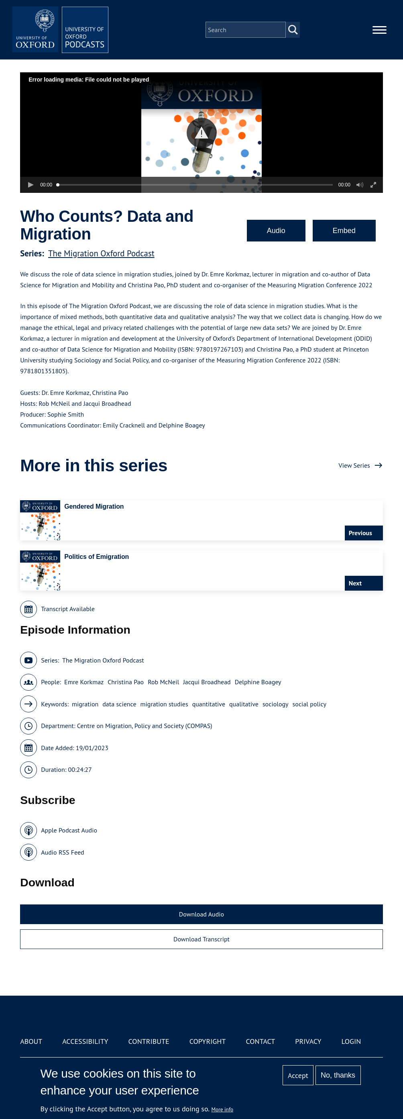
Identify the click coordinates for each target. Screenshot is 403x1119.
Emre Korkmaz (84, 682)
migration (85, 704)
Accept (298, 1075)
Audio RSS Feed (62, 852)
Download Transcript (201, 939)
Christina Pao (126, 682)
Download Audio (201, 914)
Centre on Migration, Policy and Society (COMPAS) (144, 726)
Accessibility (85, 1041)
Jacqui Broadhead (207, 682)
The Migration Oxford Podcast (101, 253)
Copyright (207, 1041)
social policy (309, 704)
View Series (354, 465)
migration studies (164, 704)
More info (223, 1109)
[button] (202, 133)
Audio (276, 231)
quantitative (208, 704)
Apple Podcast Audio (69, 830)
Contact (260, 1041)
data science (119, 704)
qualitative (243, 704)
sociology (276, 704)
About (31, 1041)
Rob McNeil (163, 682)
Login (351, 1041)
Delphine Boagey (258, 682)
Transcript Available (68, 609)
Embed (344, 231)
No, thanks (338, 1075)
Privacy (308, 1041)
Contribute (148, 1041)
